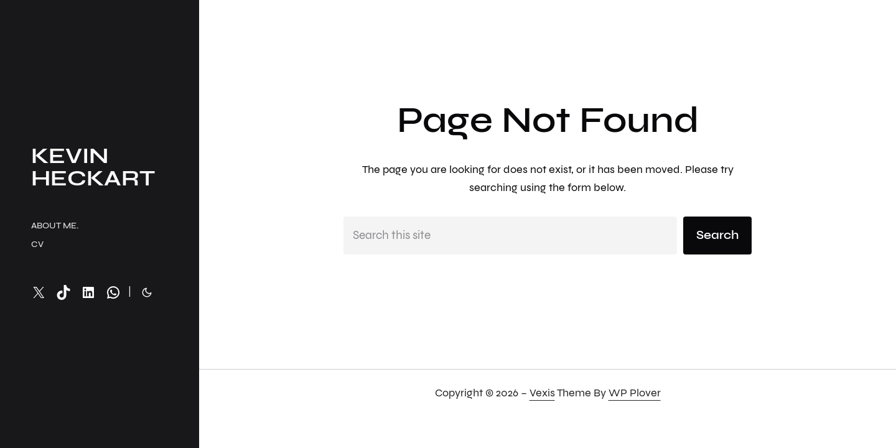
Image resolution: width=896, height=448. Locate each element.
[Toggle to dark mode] (146, 292)
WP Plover (635, 392)
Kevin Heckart (93, 166)
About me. (54, 225)
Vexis (542, 392)
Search (717, 235)
